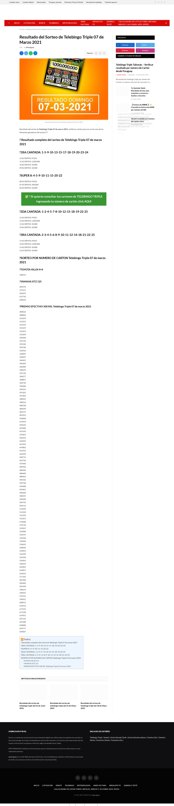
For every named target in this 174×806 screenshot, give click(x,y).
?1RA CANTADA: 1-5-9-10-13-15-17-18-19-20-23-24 (43, 646)
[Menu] (9, 23)
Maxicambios (41, 2)
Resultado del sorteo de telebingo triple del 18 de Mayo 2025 (94, 705)
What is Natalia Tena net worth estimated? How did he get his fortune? (134, 126)
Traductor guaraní (111, 2)
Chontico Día (152, 737)
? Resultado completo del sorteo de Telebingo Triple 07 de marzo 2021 (49, 642)
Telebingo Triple (96, 737)
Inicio (17, 23)
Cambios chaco (14, 2)
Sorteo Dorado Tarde (118, 737)
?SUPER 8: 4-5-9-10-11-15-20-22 (34, 649)
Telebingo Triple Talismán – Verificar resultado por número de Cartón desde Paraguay (134, 67)
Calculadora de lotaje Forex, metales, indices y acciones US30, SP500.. (137, 23)
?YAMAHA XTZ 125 (30, 663)
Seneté (106, 737)
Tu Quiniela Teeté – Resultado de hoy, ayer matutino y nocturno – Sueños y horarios (140, 92)
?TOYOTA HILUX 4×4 (31, 661)
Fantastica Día (117, 740)
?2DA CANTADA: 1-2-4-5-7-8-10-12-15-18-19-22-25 (43, 652)
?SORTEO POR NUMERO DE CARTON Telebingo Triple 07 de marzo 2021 (51, 658)
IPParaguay (30, 47)
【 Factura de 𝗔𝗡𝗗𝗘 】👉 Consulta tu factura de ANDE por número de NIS (142, 107)
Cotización (29, 23)
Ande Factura (85, 23)
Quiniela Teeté (110, 23)
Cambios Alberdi (28, 2)
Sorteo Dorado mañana (137, 737)
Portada (21, 29)
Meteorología (70, 23)
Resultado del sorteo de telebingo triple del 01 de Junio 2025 (32, 705)
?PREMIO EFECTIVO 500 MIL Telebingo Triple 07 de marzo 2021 (47, 666)
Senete (42, 23)
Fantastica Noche (103, 740)
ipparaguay (13, 757)
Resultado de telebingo (94, 2)
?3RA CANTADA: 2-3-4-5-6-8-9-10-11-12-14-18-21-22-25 (45, 655)
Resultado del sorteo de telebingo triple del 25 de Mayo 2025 (63, 705)
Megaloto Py (98, 23)
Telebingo (54, 23)
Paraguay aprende (55, 2)
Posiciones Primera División (73, 2)
